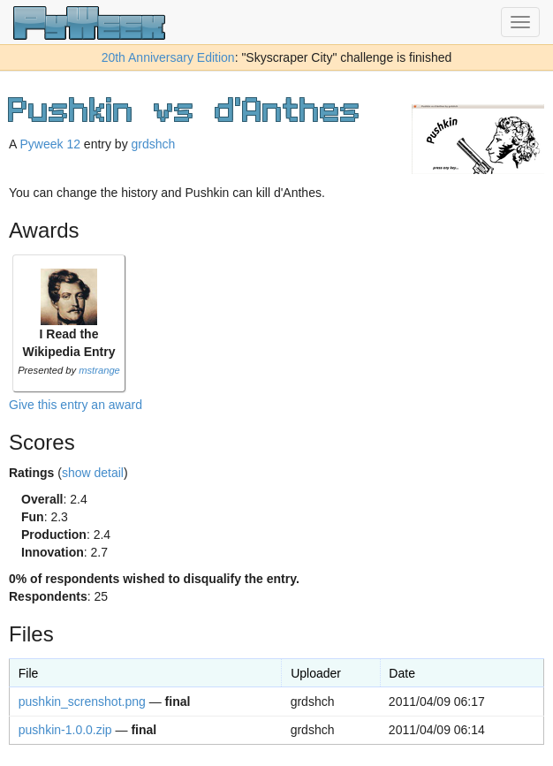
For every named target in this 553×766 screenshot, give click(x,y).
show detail (93, 473)
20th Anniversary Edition (168, 57)
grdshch (154, 144)
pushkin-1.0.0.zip (65, 730)
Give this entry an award (75, 405)
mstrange (99, 370)
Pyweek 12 (49, 144)
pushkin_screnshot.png (82, 701)
